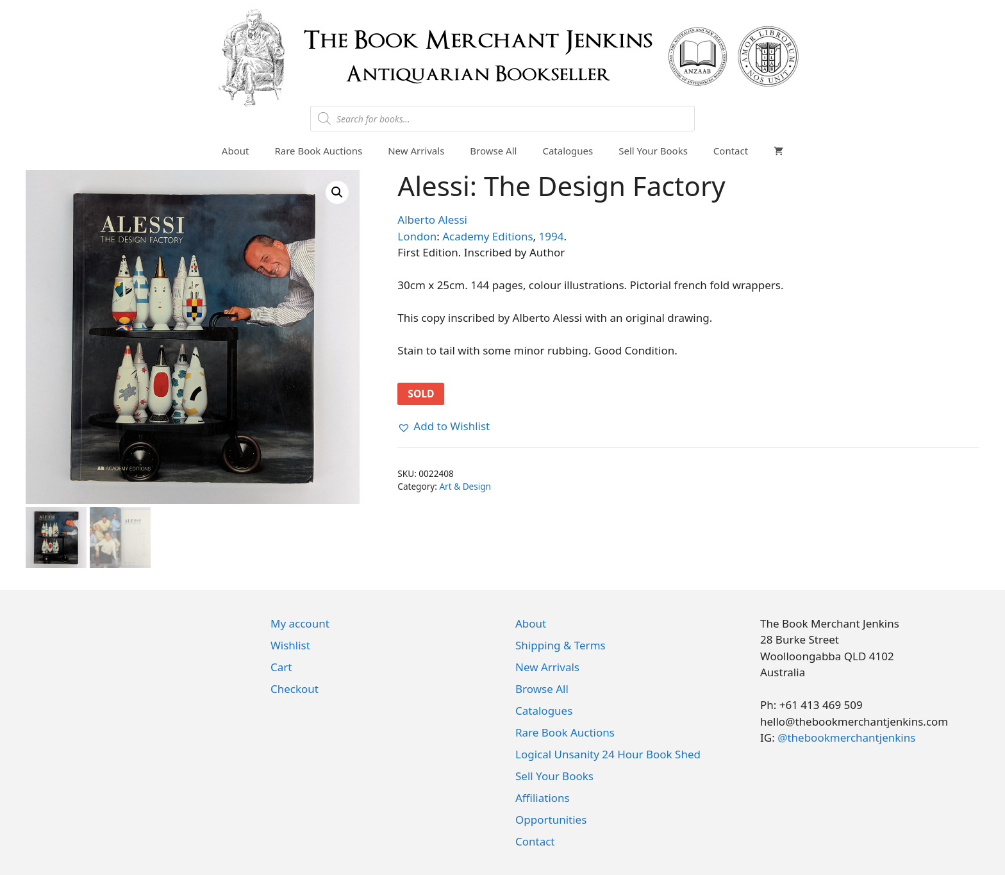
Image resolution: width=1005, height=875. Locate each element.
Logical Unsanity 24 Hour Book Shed (608, 754)
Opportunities (550, 819)
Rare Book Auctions (318, 150)
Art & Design (465, 486)
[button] (337, 192)
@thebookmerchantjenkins (846, 737)
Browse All (493, 150)
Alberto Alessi (432, 219)
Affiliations (542, 797)
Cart (281, 667)
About (235, 150)
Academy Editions (487, 236)
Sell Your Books (653, 150)
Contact (730, 150)
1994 (551, 236)
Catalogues (567, 150)
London (416, 236)
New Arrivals (416, 150)
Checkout (294, 688)
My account (299, 623)
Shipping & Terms (560, 645)
